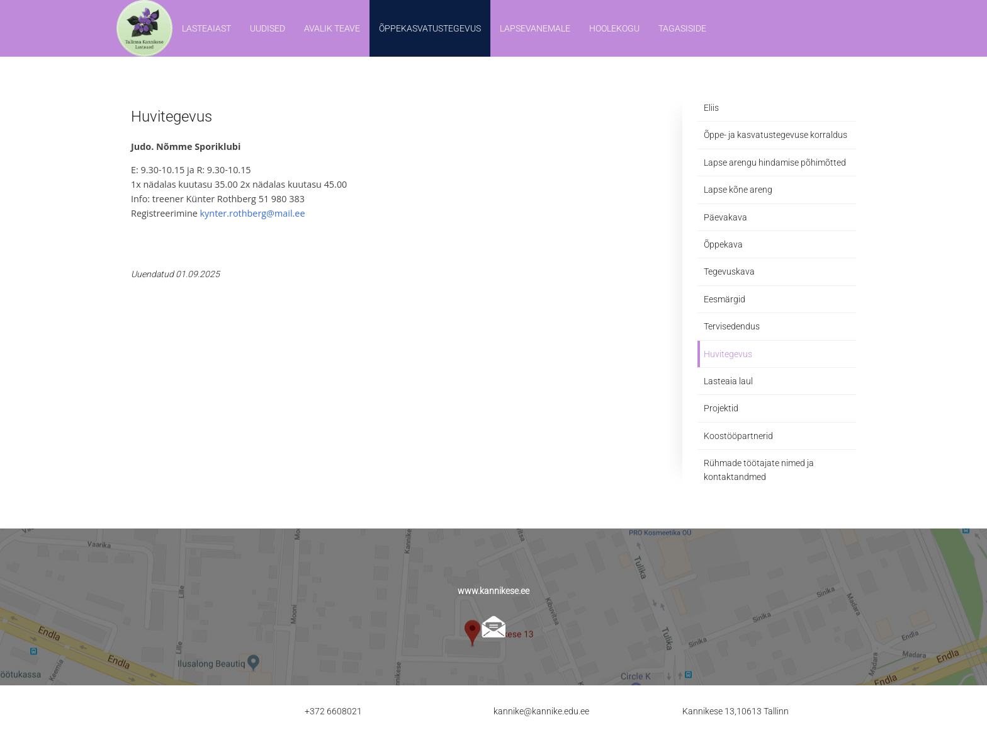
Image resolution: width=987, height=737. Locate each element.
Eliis (711, 108)
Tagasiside (682, 28)
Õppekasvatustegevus (430, 28)
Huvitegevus (728, 354)
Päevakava (725, 217)
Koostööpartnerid (738, 436)
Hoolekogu (614, 28)
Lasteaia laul (728, 381)
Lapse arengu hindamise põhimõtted (775, 162)
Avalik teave (332, 28)
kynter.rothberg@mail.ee (252, 213)
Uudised (267, 28)
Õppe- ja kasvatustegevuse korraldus (775, 135)
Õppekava (723, 244)
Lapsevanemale (535, 28)
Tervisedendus (732, 326)
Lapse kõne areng (738, 190)
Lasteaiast (206, 28)
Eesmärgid (724, 299)
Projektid (721, 408)
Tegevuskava (729, 271)
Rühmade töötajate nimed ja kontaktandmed (759, 470)
